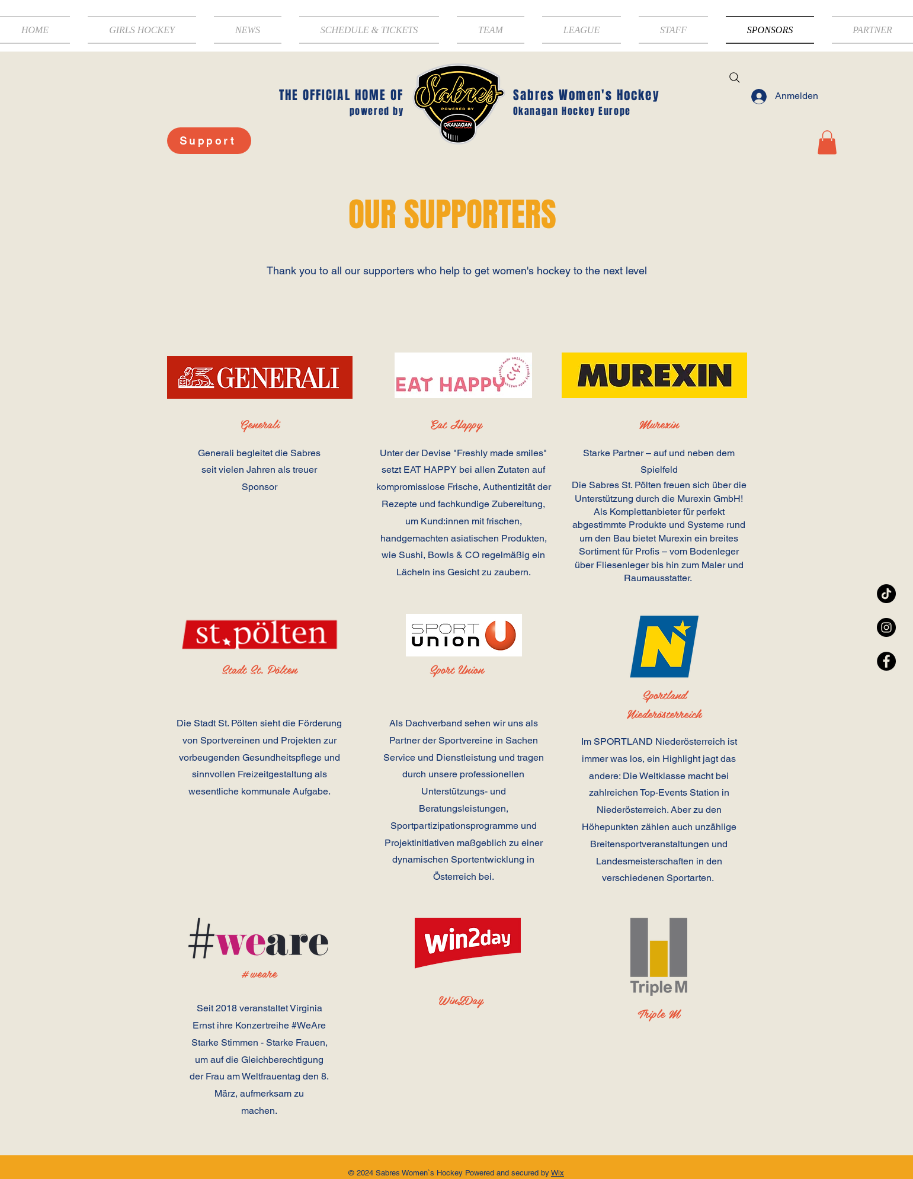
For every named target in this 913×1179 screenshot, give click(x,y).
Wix (557, 1172)
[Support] (209, 140)
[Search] (734, 77)
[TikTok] (886, 593)
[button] (490, 30)
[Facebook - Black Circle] (886, 661)
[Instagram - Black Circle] (886, 627)
